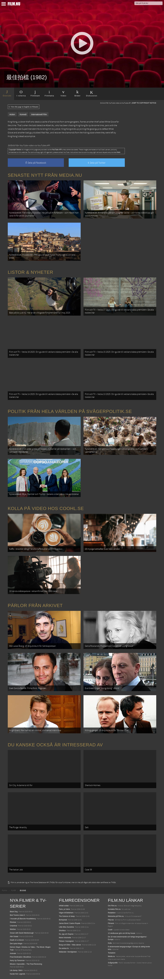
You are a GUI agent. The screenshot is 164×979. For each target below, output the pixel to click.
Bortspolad (63, 920)
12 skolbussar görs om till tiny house (121, 933)
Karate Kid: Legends (17, 974)
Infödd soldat (64, 906)
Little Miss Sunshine (66, 927)
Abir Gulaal (14, 936)
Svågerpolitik (113, 963)
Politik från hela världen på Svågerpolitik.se (70, 411)
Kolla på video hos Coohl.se (46, 508)
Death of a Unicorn (17, 940)
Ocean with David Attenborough (22, 933)
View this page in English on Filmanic (23, 107)
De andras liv (64, 948)
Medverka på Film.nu (116, 916)
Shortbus (62, 931)
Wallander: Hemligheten (68, 952)
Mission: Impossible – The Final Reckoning (26, 964)
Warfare (13, 929)
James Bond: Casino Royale (69, 923)
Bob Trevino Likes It (17, 915)
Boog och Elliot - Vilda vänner (70, 945)
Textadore (111, 953)
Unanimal (13, 926)
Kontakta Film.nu (114, 909)
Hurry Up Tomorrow (17, 960)
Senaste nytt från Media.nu (45, 175)
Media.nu (111, 956)
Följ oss (111, 920)
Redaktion (111, 913)
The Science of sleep (67, 916)
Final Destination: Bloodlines (20, 957)
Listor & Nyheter (30, 272)
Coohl (110, 930)
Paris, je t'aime (64, 909)
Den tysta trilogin (16, 944)
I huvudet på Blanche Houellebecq (23, 919)
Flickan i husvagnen (66, 941)
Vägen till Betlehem (66, 913)
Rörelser (13, 922)
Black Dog (14, 912)
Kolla (110, 943)
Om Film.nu (112, 906)
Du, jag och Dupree (66, 934)
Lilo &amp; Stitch (16, 970)
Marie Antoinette (65, 938)
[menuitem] (4, 890)
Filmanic (111, 923)
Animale (13, 953)
